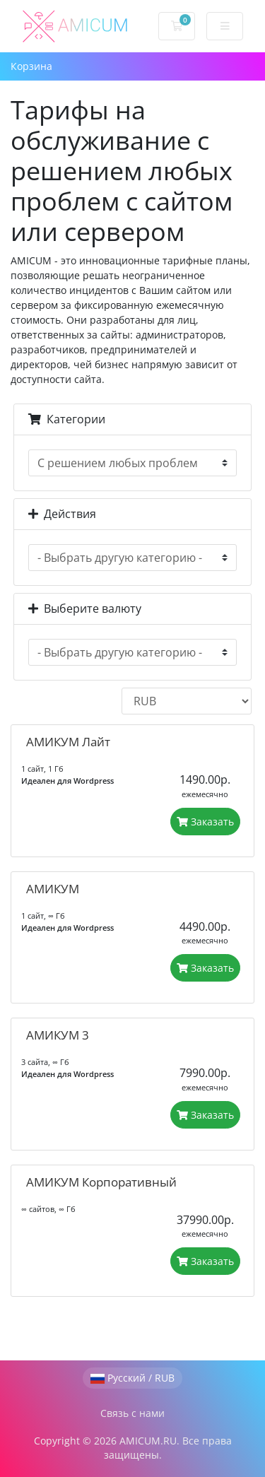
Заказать (205, 821)
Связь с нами (132, 1413)
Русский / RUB (132, 1377)
